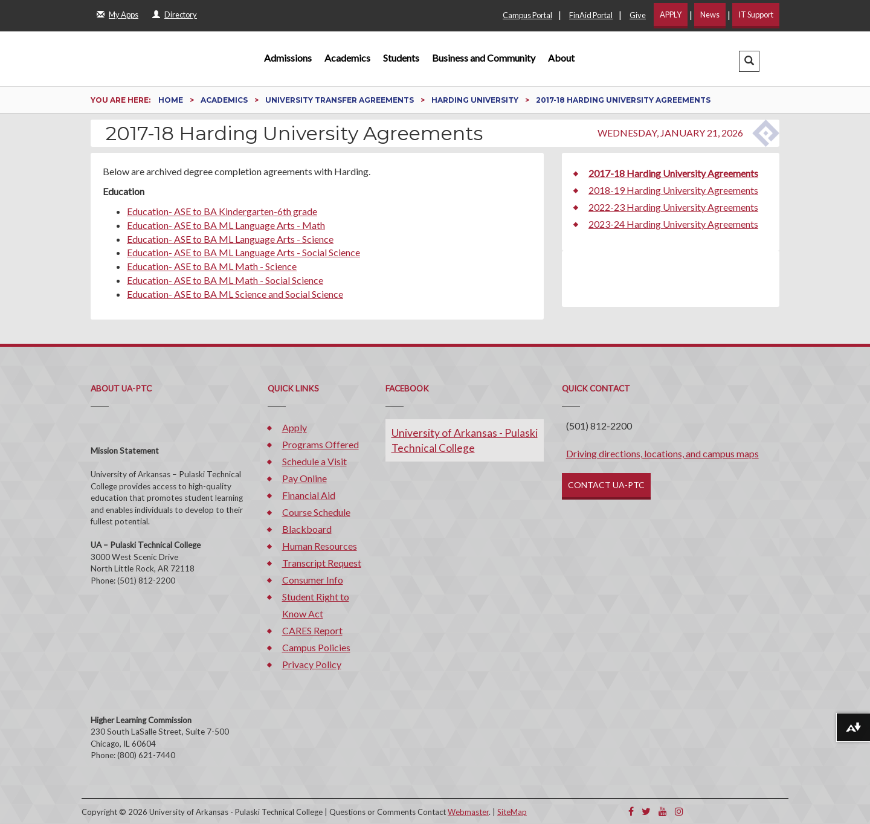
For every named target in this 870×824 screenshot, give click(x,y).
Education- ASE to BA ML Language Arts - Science (230, 239)
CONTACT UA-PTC (606, 485)
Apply (294, 427)
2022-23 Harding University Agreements (673, 207)
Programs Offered (320, 444)
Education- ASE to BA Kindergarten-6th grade (222, 211)
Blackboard (307, 529)
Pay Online (304, 478)
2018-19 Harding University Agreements (673, 190)
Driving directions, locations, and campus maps (662, 453)
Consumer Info (312, 579)
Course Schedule (316, 512)
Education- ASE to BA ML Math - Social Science (225, 280)
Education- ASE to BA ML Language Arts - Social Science (243, 252)
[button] (749, 61)
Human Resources (319, 546)
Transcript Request (321, 562)
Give (638, 15)
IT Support (755, 14)
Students (401, 57)
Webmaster (468, 812)
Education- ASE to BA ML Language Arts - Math (226, 225)
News (710, 14)
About (561, 57)
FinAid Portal (591, 15)
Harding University (475, 100)
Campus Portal (527, 15)
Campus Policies (316, 647)
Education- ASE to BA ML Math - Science (212, 266)
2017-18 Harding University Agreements (673, 173)
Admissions (288, 57)
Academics (347, 57)
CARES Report (312, 630)
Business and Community (483, 57)
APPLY (671, 14)
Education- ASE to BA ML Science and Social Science (235, 294)
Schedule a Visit (314, 461)
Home (171, 100)
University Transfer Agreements (340, 100)
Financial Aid (308, 495)
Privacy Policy (311, 664)
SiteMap (512, 812)
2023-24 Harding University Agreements (673, 224)
